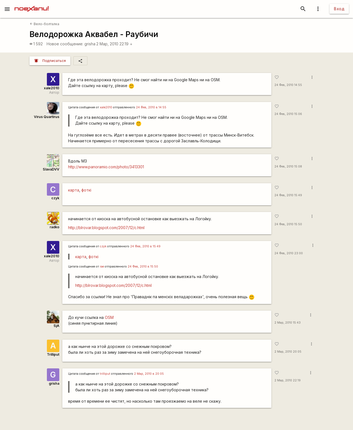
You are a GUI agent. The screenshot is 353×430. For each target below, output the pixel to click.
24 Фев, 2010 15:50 (288, 224)
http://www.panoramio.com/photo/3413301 (106, 166)
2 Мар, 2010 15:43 (287, 322)
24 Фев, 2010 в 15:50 (143, 266)
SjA (56, 326)
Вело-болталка (45, 24)
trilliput (105, 374)
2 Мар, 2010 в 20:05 (149, 374)
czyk (55, 198)
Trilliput (53, 354)
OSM (109, 317)
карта (73, 190)
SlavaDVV (51, 169)
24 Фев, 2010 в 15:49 (145, 246)
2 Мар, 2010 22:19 (114, 43)
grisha (89, 43)
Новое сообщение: (65, 43)
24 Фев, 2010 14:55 (288, 85)
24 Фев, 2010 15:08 (288, 166)
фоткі (86, 190)
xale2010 (51, 88)
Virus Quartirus (46, 117)
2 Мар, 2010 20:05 (287, 351)
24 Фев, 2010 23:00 (288, 253)
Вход (339, 8)
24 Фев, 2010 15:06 (288, 114)
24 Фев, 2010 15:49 (288, 195)
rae (102, 266)
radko (54, 227)
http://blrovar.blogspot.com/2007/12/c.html (106, 227)
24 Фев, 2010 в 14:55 (151, 107)
